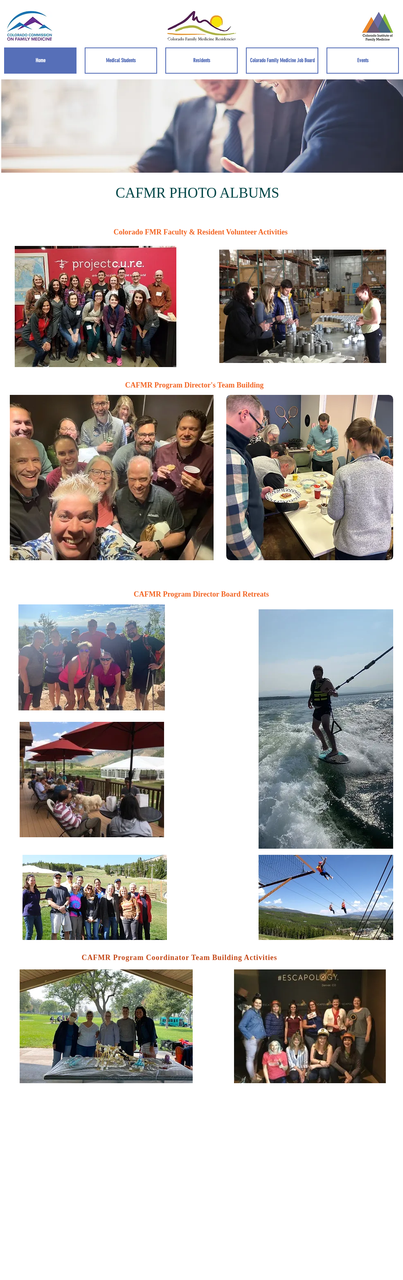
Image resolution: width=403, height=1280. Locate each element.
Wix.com (285, 1210)
